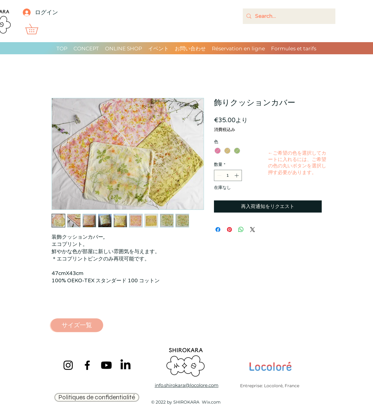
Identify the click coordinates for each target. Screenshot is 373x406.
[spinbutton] (227, 175)
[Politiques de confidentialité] (96, 397)
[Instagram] (68, 365)
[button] (36, 29)
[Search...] (289, 16)
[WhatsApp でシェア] (241, 229)
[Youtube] (106, 365)
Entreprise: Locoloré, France (269, 385)
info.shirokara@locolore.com (187, 385)
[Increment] (237, 175)
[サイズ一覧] (77, 325)
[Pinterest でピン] (229, 229)
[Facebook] (87, 365)
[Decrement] (218, 175)
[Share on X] (252, 229)
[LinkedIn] (125, 365)
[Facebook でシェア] (218, 229)
